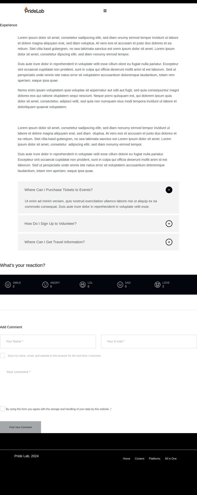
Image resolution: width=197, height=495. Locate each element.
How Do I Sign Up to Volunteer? (50, 223)
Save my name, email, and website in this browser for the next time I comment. (54, 355)
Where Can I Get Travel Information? (54, 242)
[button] (98, 190)
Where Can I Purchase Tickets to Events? (58, 190)
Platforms (154, 458)
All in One (171, 458)
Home (126, 458)
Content (139, 458)
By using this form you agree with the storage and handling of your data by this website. (58, 409)
